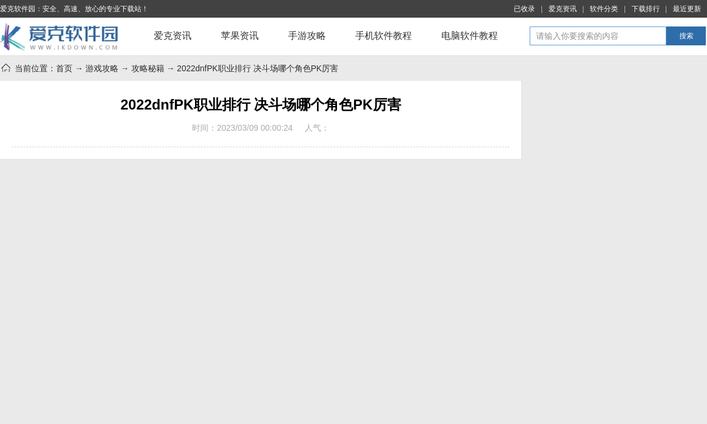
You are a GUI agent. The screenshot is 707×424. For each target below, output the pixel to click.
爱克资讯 (563, 9)
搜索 (686, 36)
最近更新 (687, 9)
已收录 (524, 9)
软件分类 (604, 9)
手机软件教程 (383, 36)
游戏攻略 (101, 68)
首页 (64, 68)
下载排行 (646, 9)
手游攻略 (307, 36)
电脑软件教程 (469, 36)
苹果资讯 (240, 36)
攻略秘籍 (147, 68)
